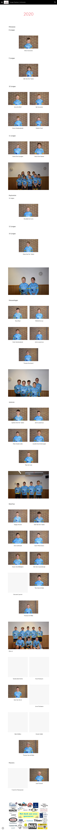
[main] (28, 14)
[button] (2, 2)
